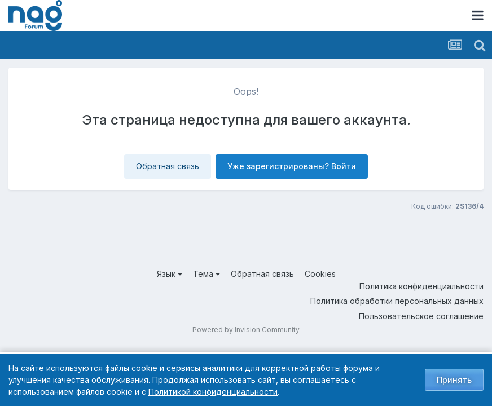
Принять (454, 380)
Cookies (320, 274)
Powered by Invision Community (246, 329)
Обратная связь (167, 166)
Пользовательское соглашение (421, 316)
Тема (206, 274)
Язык (169, 274)
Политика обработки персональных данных (397, 301)
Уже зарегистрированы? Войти (291, 166)
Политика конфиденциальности (421, 286)
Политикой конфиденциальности (213, 391)
